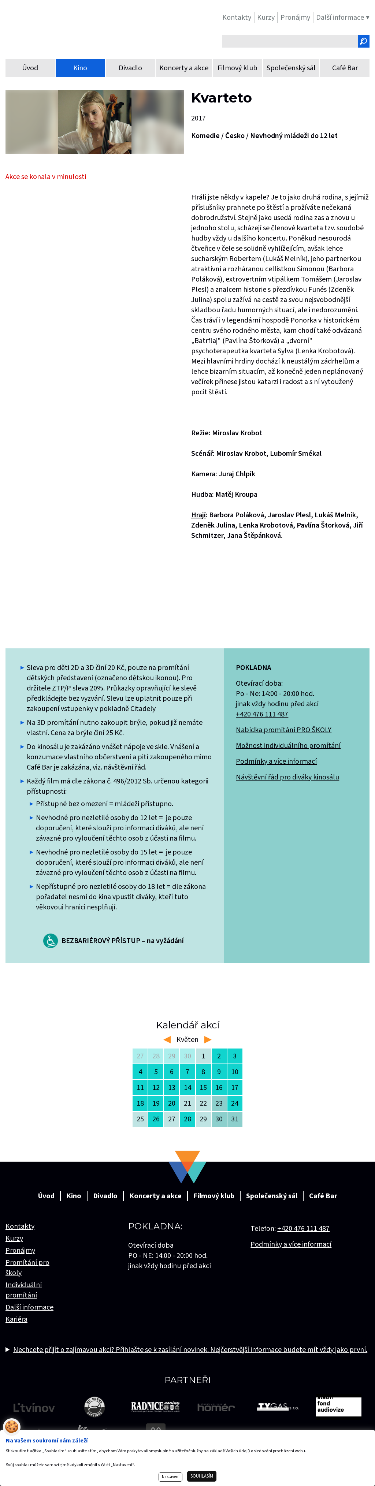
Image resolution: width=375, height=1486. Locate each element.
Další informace (29, 1307)
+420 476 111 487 (262, 714)
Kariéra (16, 1319)
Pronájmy (20, 1250)
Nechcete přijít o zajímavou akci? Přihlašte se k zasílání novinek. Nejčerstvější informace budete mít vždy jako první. (190, 1350)
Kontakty (19, 1226)
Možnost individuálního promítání (288, 746)
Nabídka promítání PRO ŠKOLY (283, 730)
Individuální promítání (23, 1290)
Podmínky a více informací (276, 761)
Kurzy (14, 1238)
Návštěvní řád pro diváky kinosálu (287, 777)
